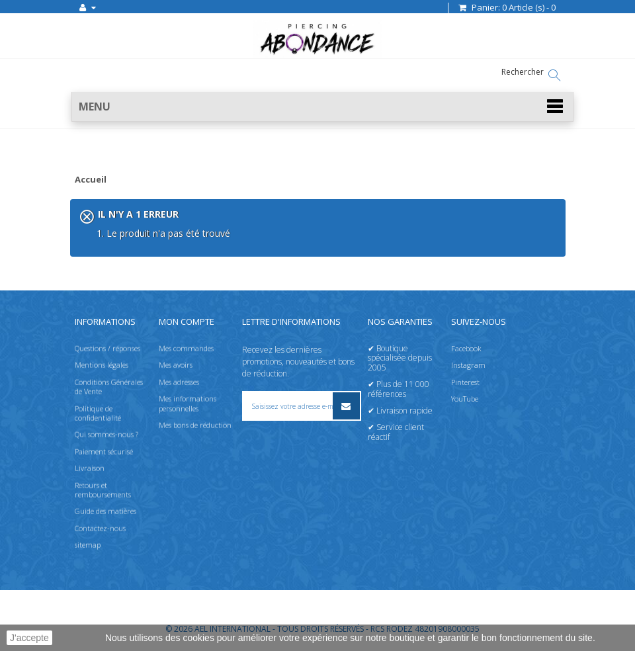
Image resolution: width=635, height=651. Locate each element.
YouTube (464, 399)
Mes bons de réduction (195, 425)
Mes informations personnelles (187, 403)
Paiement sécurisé (104, 451)
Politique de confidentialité (98, 413)
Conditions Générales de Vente (109, 386)
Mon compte (186, 321)
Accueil (90, 180)
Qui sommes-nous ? (106, 434)
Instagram (468, 365)
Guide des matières (105, 511)
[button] (322, 107)
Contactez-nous (100, 528)
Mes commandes (186, 348)
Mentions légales (101, 365)
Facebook (466, 348)
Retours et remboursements (103, 489)
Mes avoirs (175, 365)
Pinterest (465, 382)
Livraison (90, 468)
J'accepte (29, 637)
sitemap (88, 545)
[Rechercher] (554, 75)
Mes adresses (179, 382)
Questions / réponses (107, 348)
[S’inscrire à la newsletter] (346, 405)
